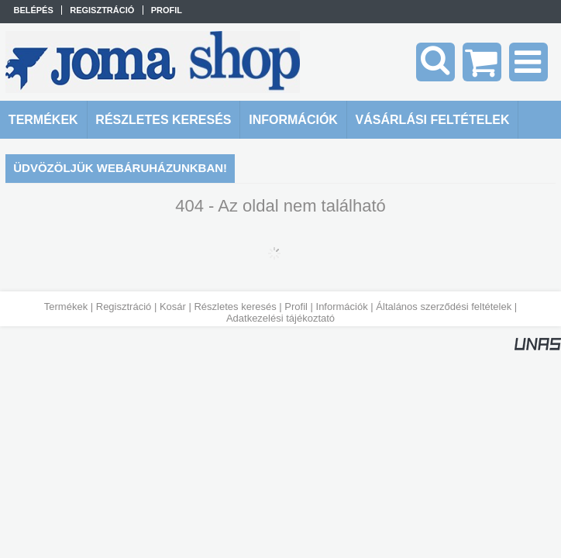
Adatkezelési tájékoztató (280, 318)
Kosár (173, 306)
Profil (296, 306)
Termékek (66, 306)
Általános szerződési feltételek (443, 306)
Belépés (33, 10)
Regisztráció (124, 306)
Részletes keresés (235, 306)
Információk (342, 306)
